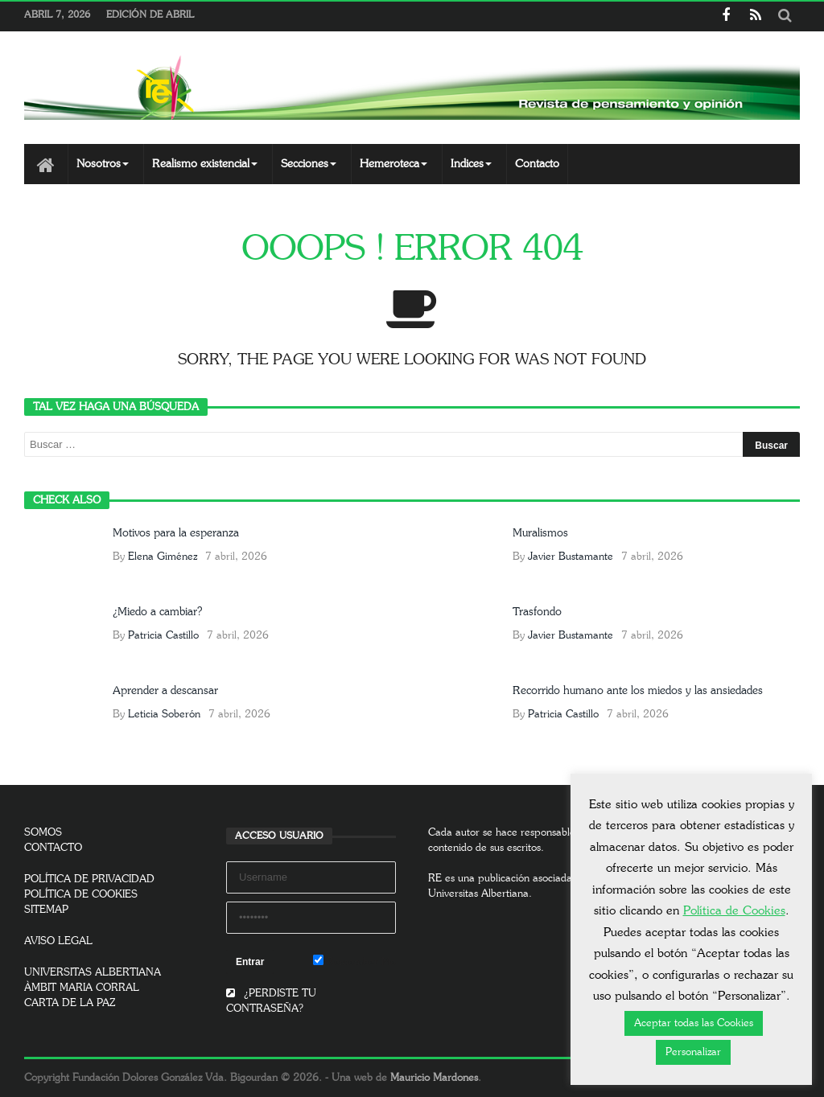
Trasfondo (537, 612)
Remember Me (354, 961)
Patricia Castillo (163, 636)
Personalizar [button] (693, 1052)
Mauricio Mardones (434, 1078)
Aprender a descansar (165, 690)
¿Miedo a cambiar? (157, 612)
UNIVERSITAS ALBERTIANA (92, 973)
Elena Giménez (162, 557)
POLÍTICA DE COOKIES (81, 895)
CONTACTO (53, 848)
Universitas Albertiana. (480, 894)
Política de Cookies (734, 911)
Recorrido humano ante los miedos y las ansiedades (638, 690)
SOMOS (43, 833)
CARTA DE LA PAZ (70, 1003)
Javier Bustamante (570, 557)
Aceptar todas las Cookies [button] (693, 1023)
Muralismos (540, 533)
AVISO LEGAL (58, 941)
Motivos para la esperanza (176, 533)
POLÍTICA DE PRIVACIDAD (89, 879)
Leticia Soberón (164, 714)
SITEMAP (46, 910)
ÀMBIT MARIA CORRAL (81, 988)
